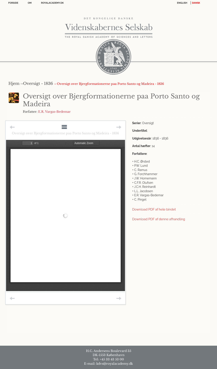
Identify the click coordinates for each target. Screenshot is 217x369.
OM (30, 3)
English (182, 3)
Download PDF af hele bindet (154, 209)
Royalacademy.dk (52, 3)
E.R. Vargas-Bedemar (54, 112)
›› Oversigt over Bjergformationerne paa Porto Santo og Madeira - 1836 (109, 84)
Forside (13, 3)
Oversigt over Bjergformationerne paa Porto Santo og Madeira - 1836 (65, 133)
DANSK (196, 3)
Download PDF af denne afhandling (158, 219)
